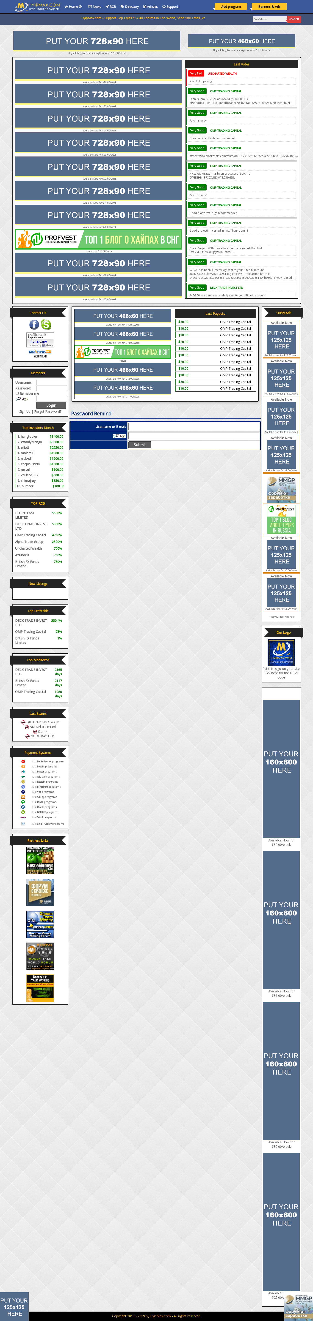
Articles (150, 6)
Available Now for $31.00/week (281, 993)
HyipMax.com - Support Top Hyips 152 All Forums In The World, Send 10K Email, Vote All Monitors (170, 18)
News (94, 6)
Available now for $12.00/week (281, 355)
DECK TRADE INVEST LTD (226, 288)
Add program (231, 6)
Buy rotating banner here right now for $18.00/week (241, 50)
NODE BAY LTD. (42, 736)
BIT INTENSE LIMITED (25, 515)
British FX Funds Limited (27, 564)
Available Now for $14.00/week (123, 342)
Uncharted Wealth (222, 73)
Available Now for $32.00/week (281, 842)
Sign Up (24, 411)
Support (170, 6)
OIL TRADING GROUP (42, 722)
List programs (48, 761)
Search (294, 19)
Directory (130, 6)
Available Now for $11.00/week (123, 396)
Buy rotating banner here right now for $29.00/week (96, 53)
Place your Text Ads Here (281, 616)
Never (123, 360)
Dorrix (42, 731)
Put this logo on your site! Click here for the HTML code (281, 672)
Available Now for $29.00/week (281, 1295)
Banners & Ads (269, 6)
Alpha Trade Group (29, 542)
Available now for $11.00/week (281, 393)
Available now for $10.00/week (281, 432)
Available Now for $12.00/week (123, 378)
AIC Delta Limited (43, 726)
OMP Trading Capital (225, 91)
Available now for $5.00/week (281, 608)
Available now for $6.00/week (281, 570)
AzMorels (22, 555)
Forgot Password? (47, 411)
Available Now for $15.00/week (123, 325)
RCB (111, 6)
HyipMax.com (160, 1316)
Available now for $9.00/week (281, 470)
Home (74, 6)
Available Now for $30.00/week (281, 1144)
